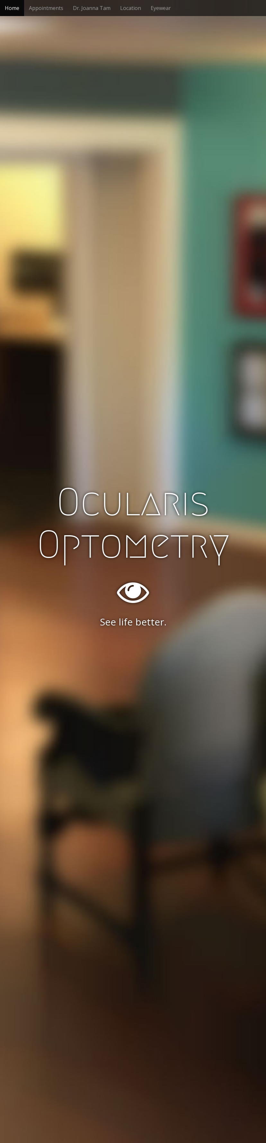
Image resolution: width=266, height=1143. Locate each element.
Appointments (46, 8)
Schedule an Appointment (133, 655)
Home (12, 8)
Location (130, 8)
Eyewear (161, 8)
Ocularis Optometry (133, 523)
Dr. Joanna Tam (92, 8)
